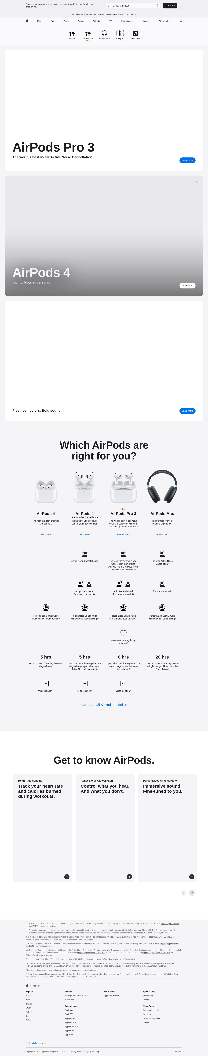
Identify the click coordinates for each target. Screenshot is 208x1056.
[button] (133, 5)
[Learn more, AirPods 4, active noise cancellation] (84, 534)
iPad (28, 1000)
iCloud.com (69, 1000)
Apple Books (70, 1030)
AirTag (28, 1020)
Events (146, 1022)
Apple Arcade (70, 1022)
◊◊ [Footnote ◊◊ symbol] (137, 526)
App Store (69, 1035)
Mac (27, 995)
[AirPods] (96, 21)
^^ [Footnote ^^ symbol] (52, 690)
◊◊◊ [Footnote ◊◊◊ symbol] (97, 560)
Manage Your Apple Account (76, 995)
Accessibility (148, 995)
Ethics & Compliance (151, 1018)
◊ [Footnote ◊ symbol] (135, 569)
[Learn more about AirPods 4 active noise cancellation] (84, 487)
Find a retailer (31, 1043)
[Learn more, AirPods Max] (162, 534)
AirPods (29, 1012)
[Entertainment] (127, 21)
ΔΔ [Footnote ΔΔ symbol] (59, 618)
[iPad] (52, 21)
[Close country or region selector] (181, 5)
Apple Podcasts (71, 1026)
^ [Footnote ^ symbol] (52, 666)
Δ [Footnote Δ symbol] (168, 563)
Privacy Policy (75, 1052)
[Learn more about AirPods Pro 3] (123, 487)
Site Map (95, 1052)
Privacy (146, 1000)
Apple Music (70, 1018)
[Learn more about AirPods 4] (187, 285)
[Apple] (27, 21)
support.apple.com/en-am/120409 (156, 953)
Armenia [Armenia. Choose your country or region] (178, 1052)
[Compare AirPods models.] (120, 34)
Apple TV (69, 1014)
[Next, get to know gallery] (192, 893)
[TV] (110, 21)
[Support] (146, 21)
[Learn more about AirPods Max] (187, 411)
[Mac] (39, 21)
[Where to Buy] (164, 21)
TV (27, 1016)
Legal (86, 1052)
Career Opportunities (152, 1010)
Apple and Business (112, 995)
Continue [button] (170, 5)
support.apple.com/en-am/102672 (91, 953)
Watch (28, 1008)
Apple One (69, 1010)
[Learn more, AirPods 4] (46, 534)
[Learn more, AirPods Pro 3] (187, 160)
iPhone (29, 1004)
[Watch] (81, 21)
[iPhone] (66, 21)
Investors (147, 1014)
